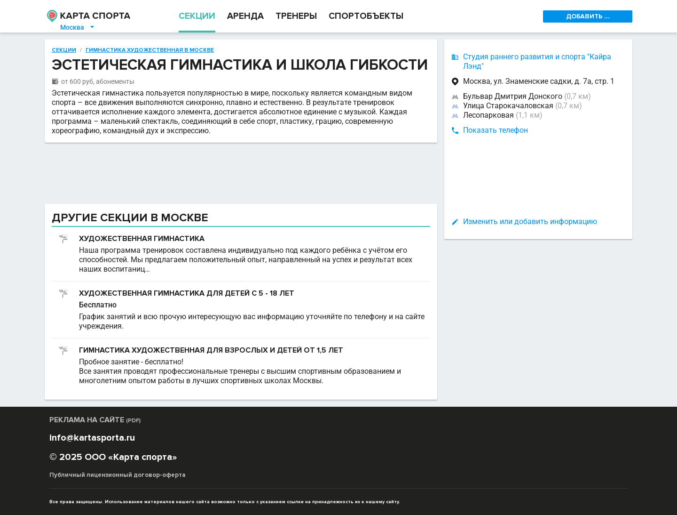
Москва (77, 27)
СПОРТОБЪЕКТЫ (366, 16)
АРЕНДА (245, 16)
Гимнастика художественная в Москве (150, 50)
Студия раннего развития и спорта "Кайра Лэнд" (537, 61)
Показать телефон (495, 130)
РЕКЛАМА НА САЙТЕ (95, 420)
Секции (64, 50)
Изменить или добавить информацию (530, 221)
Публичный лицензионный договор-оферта (117, 475)
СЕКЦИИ (197, 16)
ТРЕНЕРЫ (296, 16)
